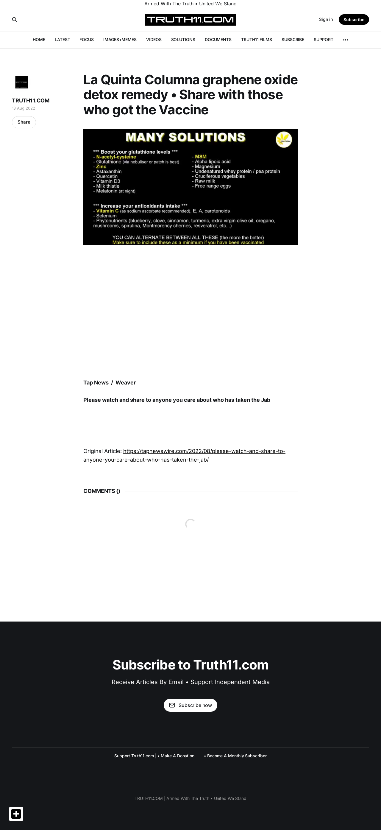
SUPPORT (323, 39)
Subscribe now (190, 705)
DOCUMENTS (218, 39)
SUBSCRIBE (293, 39)
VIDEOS (154, 39)
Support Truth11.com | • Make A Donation (154, 755)
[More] (345, 39)
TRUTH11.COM (30, 100)
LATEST (62, 39)
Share (24, 122)
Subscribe (353, 19)
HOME (39, 39)
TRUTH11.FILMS (256, 39)
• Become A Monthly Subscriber (235, 755)
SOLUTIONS (183, 39)
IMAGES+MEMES (120, 39)
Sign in (326, 19)
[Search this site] (14, 19)
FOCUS (86, 39)
